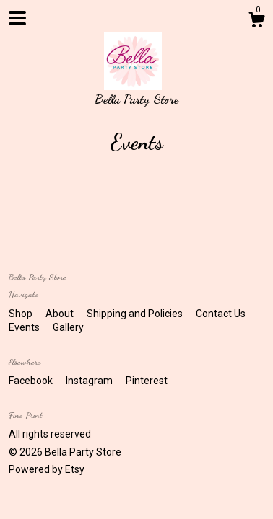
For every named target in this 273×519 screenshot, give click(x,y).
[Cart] (256, 21)
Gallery (68, 327)
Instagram (90, 380)
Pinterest (147, 380)
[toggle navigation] (17, 18)
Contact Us (221, 313)
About (61, 313)
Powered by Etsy (46, 469)
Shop (22, 313)
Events (25, 327)
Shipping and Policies (136, 313)
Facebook (32, 380)
